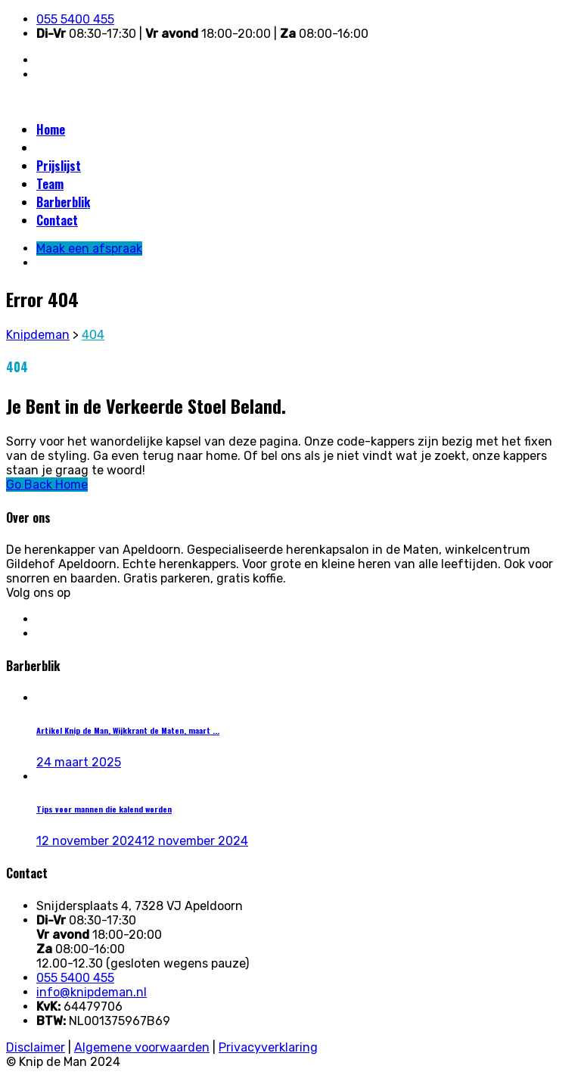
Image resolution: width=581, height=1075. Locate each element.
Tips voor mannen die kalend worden (104, 809)
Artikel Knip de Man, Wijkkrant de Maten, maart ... (127, 730)
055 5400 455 (75, 19)
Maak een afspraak (85, 147)
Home (50, 129)
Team (50, 184)
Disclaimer (35, 1047)
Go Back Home (47, 484)
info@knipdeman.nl (91, 992)
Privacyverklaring (268, 1047)
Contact (57, 220)
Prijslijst (58, 166)
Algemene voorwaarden (142, 1047)
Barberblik (63, 202)
